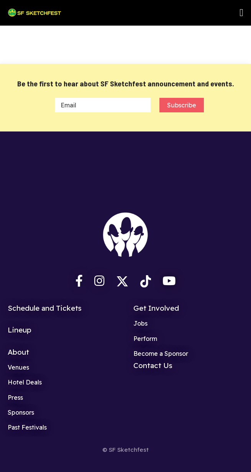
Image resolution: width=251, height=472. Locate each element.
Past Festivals (27, 427)
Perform (145, 338)
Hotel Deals (25, 382)
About (18, 352)
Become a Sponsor (160, 353)
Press (15, 397)
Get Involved (156, 308)
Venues (18, 367)
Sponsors (21, 412)
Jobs (140, 323)
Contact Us (152, 365)
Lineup (19, 329)
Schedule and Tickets (45, 308)
